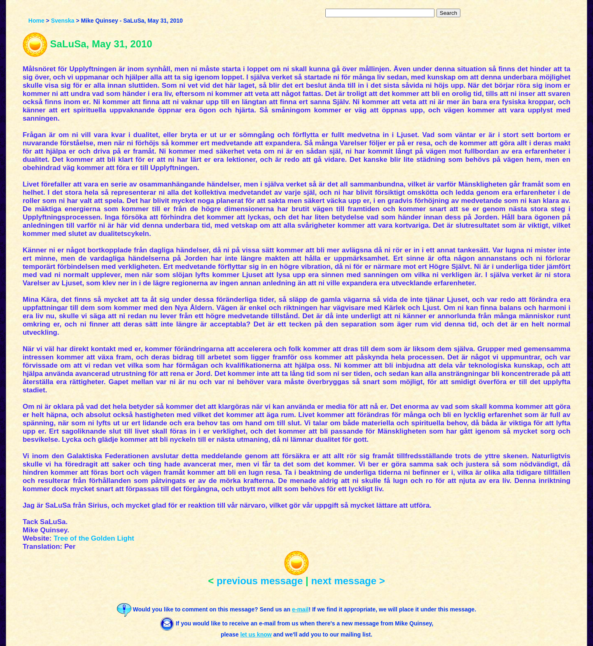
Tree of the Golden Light (94, 538)
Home (36, 20)
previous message (260, 580)
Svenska (63, 20)
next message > (348, 580)
